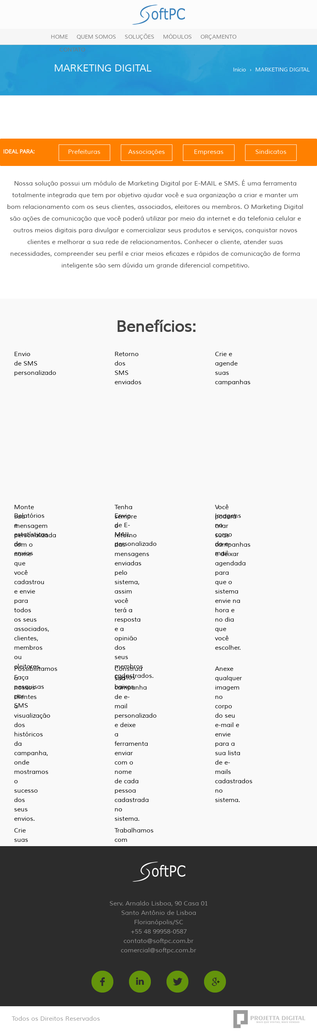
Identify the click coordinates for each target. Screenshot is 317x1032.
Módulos (177, 37)
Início (239, 69)
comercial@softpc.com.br (158, 950)
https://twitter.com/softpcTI (177, 982)
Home (59, 37)
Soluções (139, 37)
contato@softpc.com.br (158, 941)
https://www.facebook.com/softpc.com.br (102, 982)
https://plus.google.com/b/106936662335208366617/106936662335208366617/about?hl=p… (215, 982)
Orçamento (218, 37)
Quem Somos (96, 37)
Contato (72, 49)
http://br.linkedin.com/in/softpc (140, 982)
